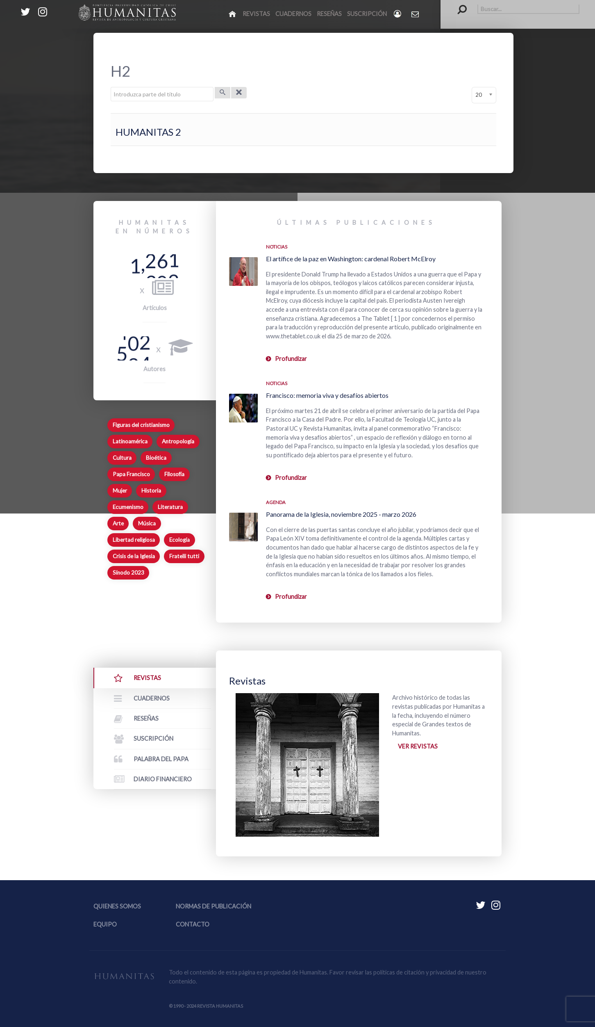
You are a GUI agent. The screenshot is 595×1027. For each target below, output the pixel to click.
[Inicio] (233, 13)
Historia (151, 490)
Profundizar (291, 358)
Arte (118, 523)
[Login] (398, 13)
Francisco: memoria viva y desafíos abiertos (327, 395)
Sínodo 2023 (128, 572)
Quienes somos (117, 906)
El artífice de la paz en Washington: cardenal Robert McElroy (351, 258)
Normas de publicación (213, 906)
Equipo (105, 924)
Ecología (179, 539)
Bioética (156, 457)
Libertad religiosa (134, 539)
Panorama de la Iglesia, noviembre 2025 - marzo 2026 (341, 514)
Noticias (276, 246)
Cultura (122, 457)
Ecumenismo (128, 507)
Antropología (178, 441)
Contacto (192, 924)
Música (147, 523)
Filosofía (174, 474)
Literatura (170, 507)
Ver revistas (418, 746)
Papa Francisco (131, 474)
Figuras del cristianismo (141, 425)
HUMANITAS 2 (148, 132)
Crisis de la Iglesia (134, 556)
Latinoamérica (130, 441)
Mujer (120, 490)
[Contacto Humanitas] (415, 14)
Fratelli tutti (184, 556)
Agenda (276, 502)
